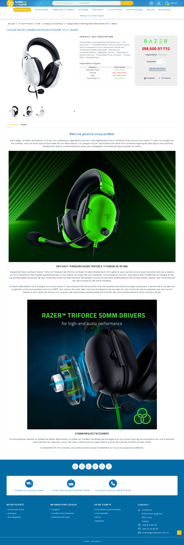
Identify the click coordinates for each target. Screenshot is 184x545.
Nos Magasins (14, 517)
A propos (12, 513)
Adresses (99, 521)
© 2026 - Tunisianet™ (92, 540)
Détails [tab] (31, 124)
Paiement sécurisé (61, 517)
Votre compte (102, 505)
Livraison (56, 509)
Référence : (85, 36)
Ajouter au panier (157, 68)
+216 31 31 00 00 (149, 525)
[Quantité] (160, 62)
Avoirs (98, 517)
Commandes (101, 513)
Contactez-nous (16, 509)
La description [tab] (16, 124)
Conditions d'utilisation (63, 513)
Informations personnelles (108, 509)
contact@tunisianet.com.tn (155, 532)
